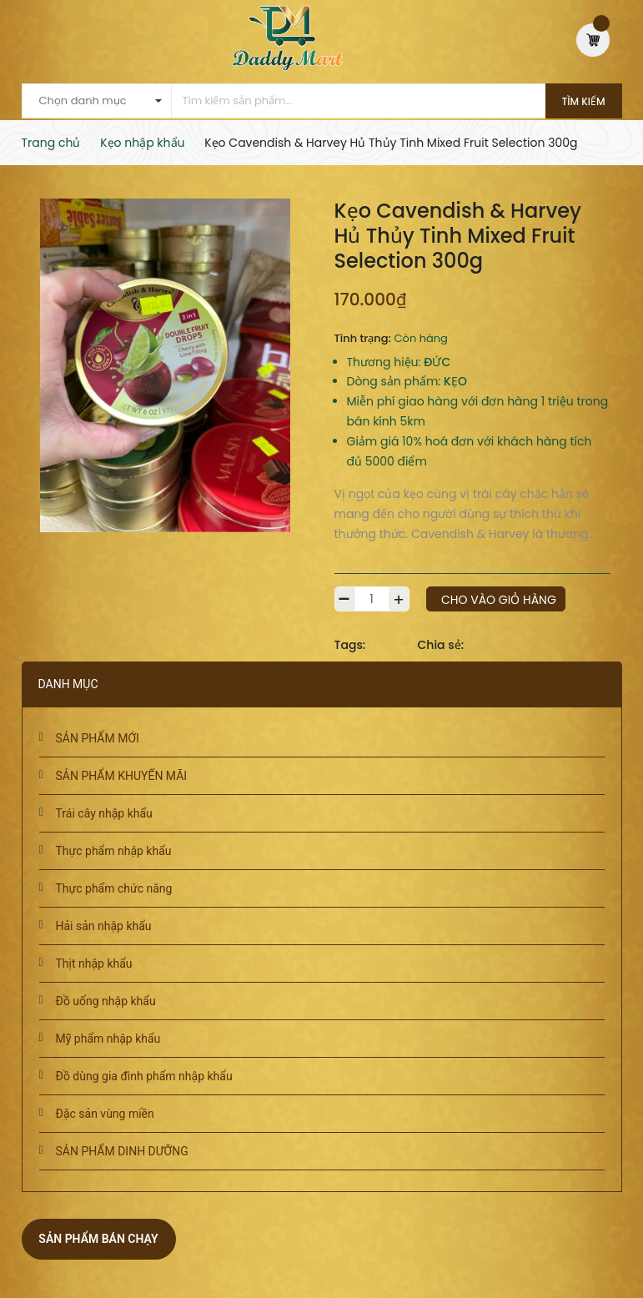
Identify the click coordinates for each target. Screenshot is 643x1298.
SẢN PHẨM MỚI (97, 738)
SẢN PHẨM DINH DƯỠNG (122, 1151)
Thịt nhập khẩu (94, 963)
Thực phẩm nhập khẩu (114, 851)
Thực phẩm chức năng (114, 888)
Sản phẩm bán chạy (98, 1238)
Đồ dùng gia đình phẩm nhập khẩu (144, 1076)
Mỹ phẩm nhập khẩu (108, 1038)
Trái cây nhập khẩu (104, 813)
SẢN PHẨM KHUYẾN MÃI (122, 775)
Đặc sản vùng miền (105, 1113)
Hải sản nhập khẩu (104, 926)
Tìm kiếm (583, 101)
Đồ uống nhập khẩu (106, 1001)
